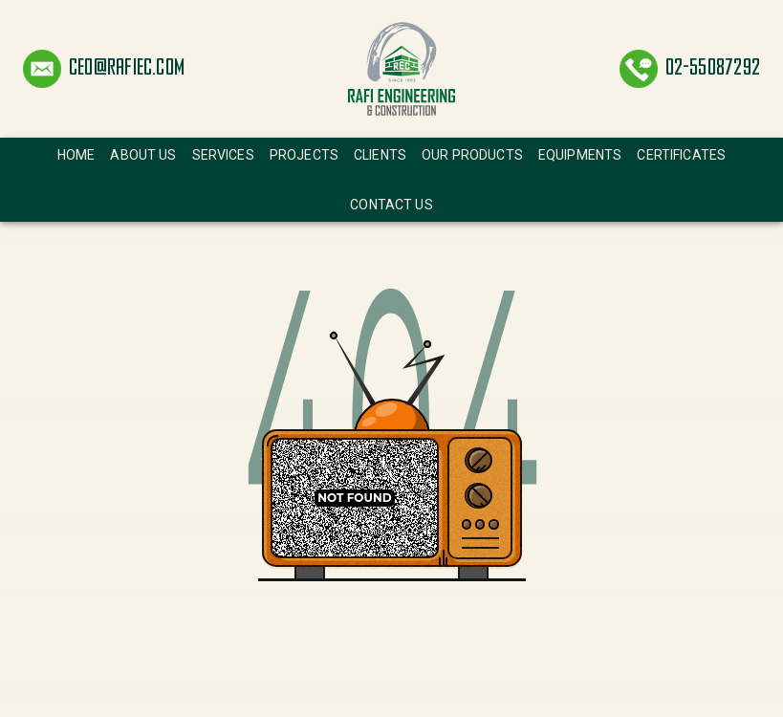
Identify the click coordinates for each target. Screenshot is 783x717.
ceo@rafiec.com (127, 68)
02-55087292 (712, 68)
